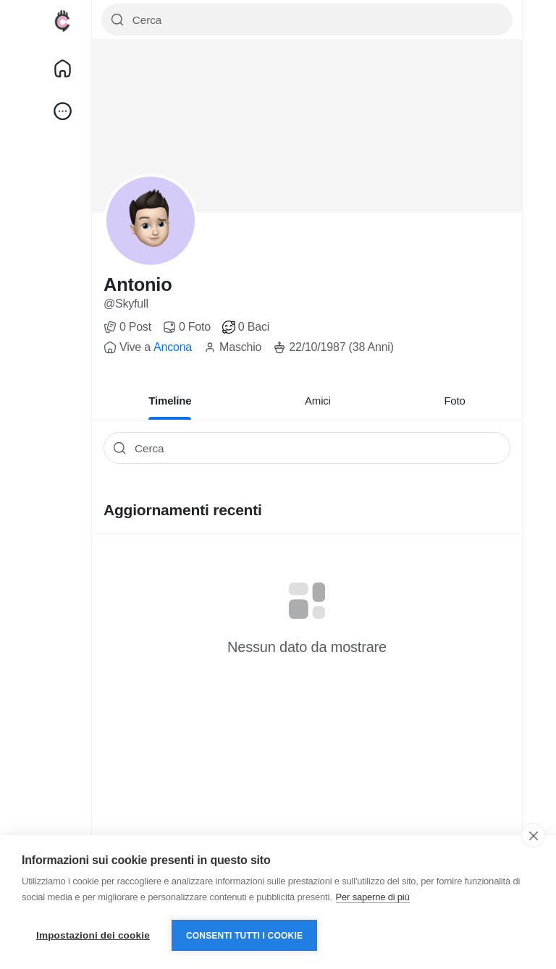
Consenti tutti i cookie (244, 936)
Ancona (172, 347)
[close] (533, 835)
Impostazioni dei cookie (93, 935)
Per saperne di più (373, 897)
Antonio (138, 284)
